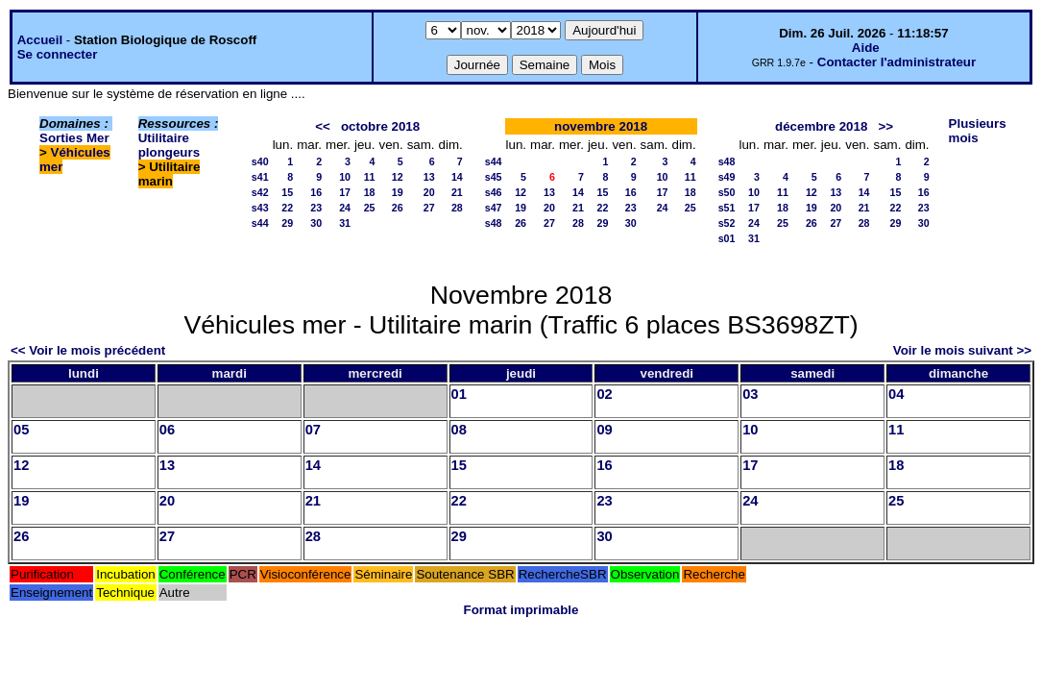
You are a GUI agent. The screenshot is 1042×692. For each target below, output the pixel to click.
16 (316, 192)
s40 (260, 161)
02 (604, 394)
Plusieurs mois (977, 130)
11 (370, 177)
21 (457, 192)
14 (457, 177)
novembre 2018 (600, 126)
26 (397, 207)
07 (313, 429)
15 (287, 192)
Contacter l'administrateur (896, 62)
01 (459, 394)
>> (885, 126)
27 (429, 207)
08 (459, 429)
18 (370, 192)
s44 (260, 223)
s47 (493, 207)
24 (345, 207)
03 (750, 394)
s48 (493, 223)
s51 (727, 207)
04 (896, 394)
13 (429, 177)
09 (604, 429)
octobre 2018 (380, 126)
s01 (727, 238)
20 (429, 192)
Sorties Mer (74, 138)
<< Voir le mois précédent (88, 350)
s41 (260, 177)
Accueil (39, 40)
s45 (493, 177)
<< (322, 126)
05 (21, 429)
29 (287, 223)
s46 (493, 192)
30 (316, 223)
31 (345, 223)
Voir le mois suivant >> (962, 350)
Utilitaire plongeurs (169, 145)
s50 (727, 192)
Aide (866, 47)
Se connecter (57, 54)
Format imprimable (521, 610)
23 (316, 207)
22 (287, 207)
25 (370, 207)
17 (345, 192)
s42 (260, 192)
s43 (260, 207)
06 (167, 429)
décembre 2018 (821, 126)
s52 (727, 223)
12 (397, 177)
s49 (727, 177)
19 (397, 192)
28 (457, 207)
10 (345, 177)
